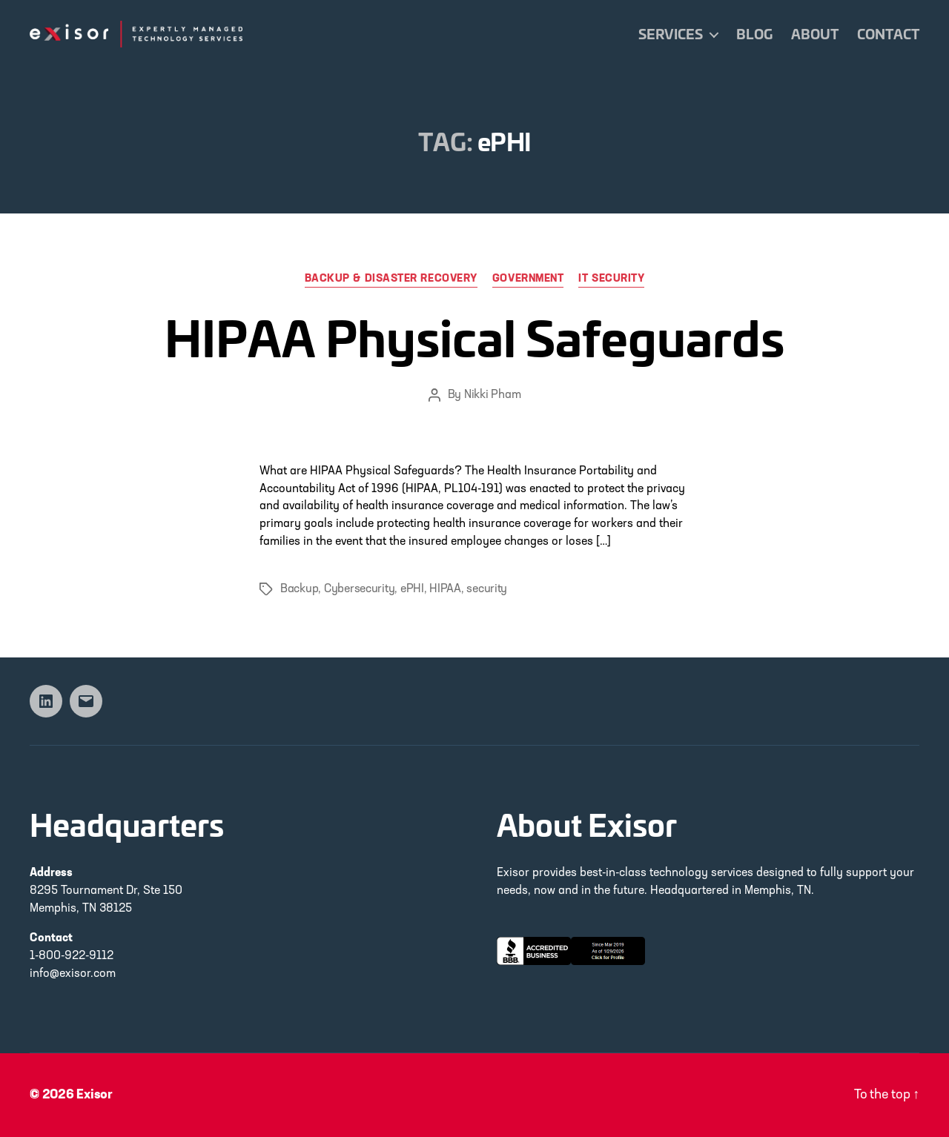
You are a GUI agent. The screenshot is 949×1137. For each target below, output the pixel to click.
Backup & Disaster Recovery (391, 279)
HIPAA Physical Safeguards (474, 336)
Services (670, 34)
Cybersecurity (359, 589)
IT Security (611, 279)
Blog (754, 34)
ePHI (412, 589)
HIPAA (445, 589)
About (815, 34)
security (486, 589)
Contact (888, 34)
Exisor (94, 1095)
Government (528, 279)
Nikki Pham (492, 395)
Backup (299, 589)
